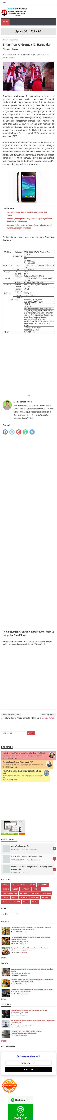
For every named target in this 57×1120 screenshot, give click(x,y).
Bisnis (23, 885)
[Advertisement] (28, 364)
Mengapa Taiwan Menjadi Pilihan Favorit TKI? (18, 762)
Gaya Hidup (25, 889)
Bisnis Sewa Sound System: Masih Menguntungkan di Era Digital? (24, 753)
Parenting (35, 897)
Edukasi (32, 885)
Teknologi (16, 902)
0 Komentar (23, 932)
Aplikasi (6, 885)
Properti (45, 897)
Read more (13, 758)
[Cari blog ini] (14, 733)
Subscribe (28, 1069)
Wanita (26, 902)
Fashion (6, 889)
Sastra (5, 902)
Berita (14, 885)
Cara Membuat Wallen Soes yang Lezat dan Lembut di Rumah (31, 927)
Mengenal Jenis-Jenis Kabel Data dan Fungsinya (26, 1031)
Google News (48, 718)
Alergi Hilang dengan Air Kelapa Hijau (26, 856)
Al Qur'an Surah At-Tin (20, 846)
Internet (23, 893)
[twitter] (12, 432)
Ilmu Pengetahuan (10, 893)
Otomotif (23, 897)
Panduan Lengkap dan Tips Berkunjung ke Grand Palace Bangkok (32, 979)
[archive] (9, 914)
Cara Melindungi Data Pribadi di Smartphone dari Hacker (29, 1011)
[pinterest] (18, 432)
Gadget (15, 889)
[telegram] (32, 432)
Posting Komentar (9, 57)
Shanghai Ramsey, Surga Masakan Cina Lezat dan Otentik (29, 948)
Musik (14, 897)
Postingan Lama (48, 715)
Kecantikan (35, 893)
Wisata (34, 902)
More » (4, 957)
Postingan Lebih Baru (11, 715)
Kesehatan (47, 893)
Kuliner (5, 897)
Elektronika (42, 885)
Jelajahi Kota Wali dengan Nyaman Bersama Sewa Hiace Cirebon (32, 989)
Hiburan (36, 889)
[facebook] (5, 432)
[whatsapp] (25, 432)
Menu (5, 22)
